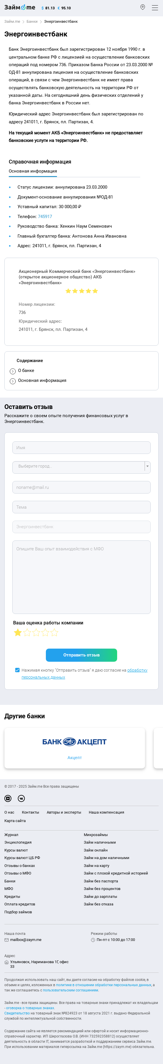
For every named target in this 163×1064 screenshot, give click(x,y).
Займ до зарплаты (100, 896)
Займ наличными (100, 842)
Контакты (30, 812)
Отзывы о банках (19, 865)
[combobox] (81, 467)
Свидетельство (17, 1013)
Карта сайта (15, 821)
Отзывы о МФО (17, 873)
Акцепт (74, 757)
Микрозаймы (96, 835)
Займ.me (12, 21)
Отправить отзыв (81, 655)
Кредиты (12, 896)
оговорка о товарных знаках (30, 1008)
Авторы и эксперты (64, 812)
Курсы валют (16, 850)
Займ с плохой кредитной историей (116, 873)
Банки (32, 21)
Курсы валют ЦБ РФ (22, 858)
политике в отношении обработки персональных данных (103, 985)
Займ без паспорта (101, 881)
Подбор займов (18, 912)
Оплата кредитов (19, 904)
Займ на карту (96, 865)
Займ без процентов (102, 888)
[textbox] (79, 467)
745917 (45, 216)
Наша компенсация (106, 812)
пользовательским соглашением (70, 990)
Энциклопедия (18, 842)
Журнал (11, 835)
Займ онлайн (96, 850)
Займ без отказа (98, 904)
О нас (9, 812)
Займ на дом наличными (106, 858)
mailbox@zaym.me (25, 939)
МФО (8, 888)
